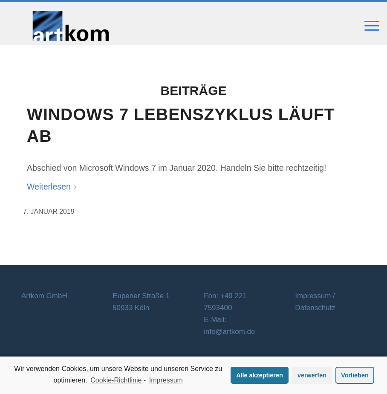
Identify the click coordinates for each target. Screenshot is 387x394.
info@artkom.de (229, 332)
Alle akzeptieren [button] (259, 375)
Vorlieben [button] (355, 375)
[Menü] (367, 26)
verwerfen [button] (311, 375)
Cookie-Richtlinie (116, 380)
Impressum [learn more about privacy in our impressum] (166, 380)
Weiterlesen (53, 186)
